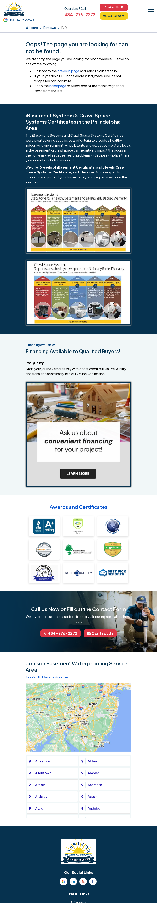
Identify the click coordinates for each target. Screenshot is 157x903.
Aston (92, 796)
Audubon (95, 808)
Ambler (93, 773)
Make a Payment (114, 15)
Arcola (40, 785)
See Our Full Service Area (47, 677)
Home (32, 27)
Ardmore (95, 785)
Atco (39, 808)
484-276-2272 (80, 14)
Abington (42, 761)
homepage (57, 86)
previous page (68, 71)
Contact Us (114, 7)
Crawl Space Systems (87, 135)
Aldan (92, 761)
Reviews (49, 27)
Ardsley (41, 796)
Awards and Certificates (79, 507)
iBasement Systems (47, 135)
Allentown (43, 773)
